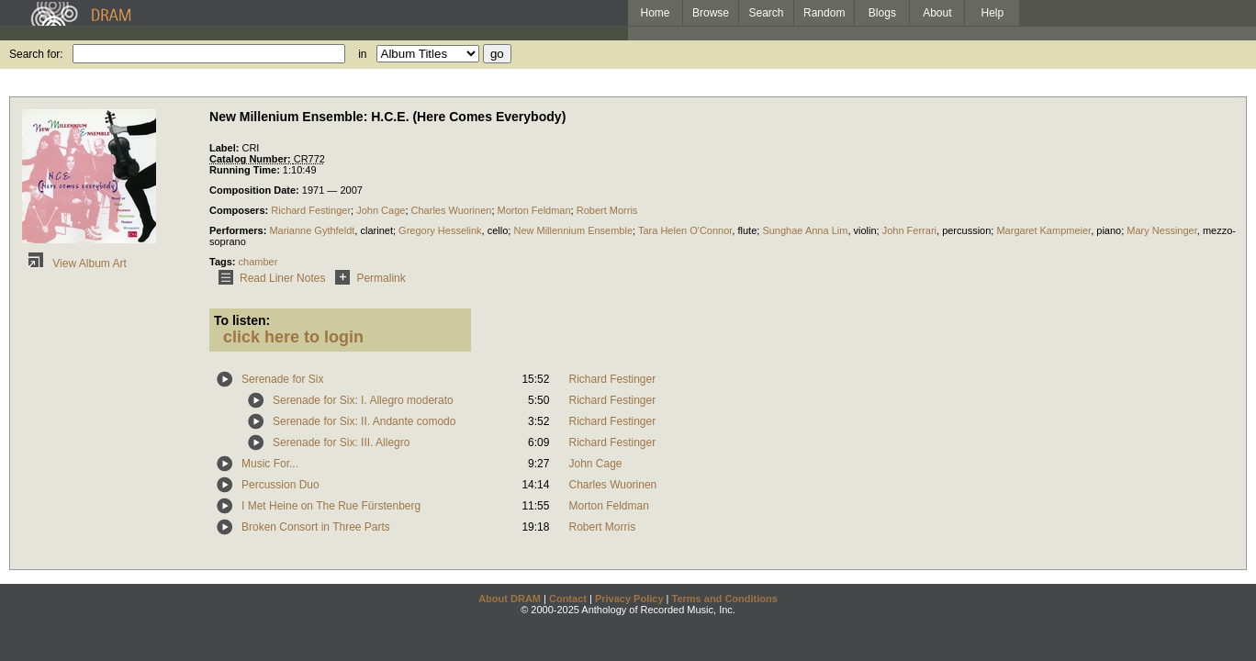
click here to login (293, 337)
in (362, 54)
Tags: (224, 261)
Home (654, 12)
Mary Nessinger (1161, 230)
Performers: (239, 230)
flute (747, 230)
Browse (710, 12)
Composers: (240, 210)
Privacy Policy (629, 598)
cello (498, 230)
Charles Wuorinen (451, 210)
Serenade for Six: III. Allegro (341, 442)
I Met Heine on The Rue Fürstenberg (331, 505)
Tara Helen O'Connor (685, 230)
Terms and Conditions (725, 598)
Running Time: (246, 169)
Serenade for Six (282, 379)
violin (865, 230)
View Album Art (74, 263)
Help (992, 12)
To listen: (242, 320)
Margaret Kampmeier (1043, 230)
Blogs (882, 12)
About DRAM (509, 598)
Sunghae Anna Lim (804, 230)
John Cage (380, 210)
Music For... (269, 463)
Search (766, 12)
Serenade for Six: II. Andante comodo (364, 421)
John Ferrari (909, 230)
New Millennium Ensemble (573, 230)
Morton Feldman (534, 210)
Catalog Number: (251, 158)
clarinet (376, 230)
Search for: (36, 54)
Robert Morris (607, 210)
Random (824, 12)
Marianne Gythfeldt (311, 230)
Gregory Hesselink (439, 230)
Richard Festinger (311, 210)
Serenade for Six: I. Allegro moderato (363, 400)
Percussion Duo (280, 484)
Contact (568, 598)
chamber (258, 261)
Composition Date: (255, 190)
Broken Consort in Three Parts (315, 527)
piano (1108, 230)
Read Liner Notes (268, 278)
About (937, 12)
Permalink (367, 278)
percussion (966, 230)
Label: (225, 147)
